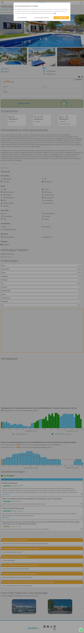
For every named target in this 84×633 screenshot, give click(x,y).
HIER (55, 13)
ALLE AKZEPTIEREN (61, 17)
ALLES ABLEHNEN (22, 17)
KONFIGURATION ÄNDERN (41, 17)
